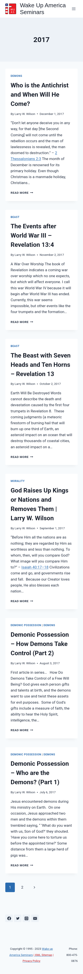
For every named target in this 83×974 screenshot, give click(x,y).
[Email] (35, 918)
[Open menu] (73, 8)
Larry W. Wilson (25, 114)
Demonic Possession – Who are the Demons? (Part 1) (40, 773)
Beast (15, 217)
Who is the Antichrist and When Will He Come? (40, 94)
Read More (22, 192)
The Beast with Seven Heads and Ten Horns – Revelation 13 (41, 365)
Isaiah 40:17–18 (34, 567)
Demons (16, 75)
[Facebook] (9, 918)
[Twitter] (17, 918)
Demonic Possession (26, 625)
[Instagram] (26, 918)
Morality (18, 481)
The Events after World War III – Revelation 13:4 (33, 235)
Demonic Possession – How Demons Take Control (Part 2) (40, 644)
